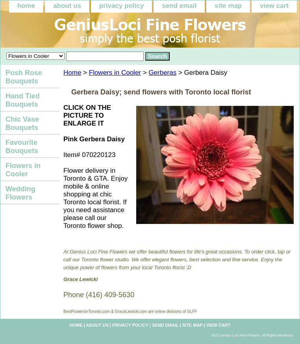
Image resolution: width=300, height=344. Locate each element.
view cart (274, 5)
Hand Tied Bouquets (23, 100)
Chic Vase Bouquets (22, 123)
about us (67, 5)
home (26, 5)
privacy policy (121, 5)
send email (179, 5)
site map (228, 5)
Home (72, 72)
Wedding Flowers (20, 193)
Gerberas (162, 72)
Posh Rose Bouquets (24, 77)
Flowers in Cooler (115, 72)
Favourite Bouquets (22, 147)
